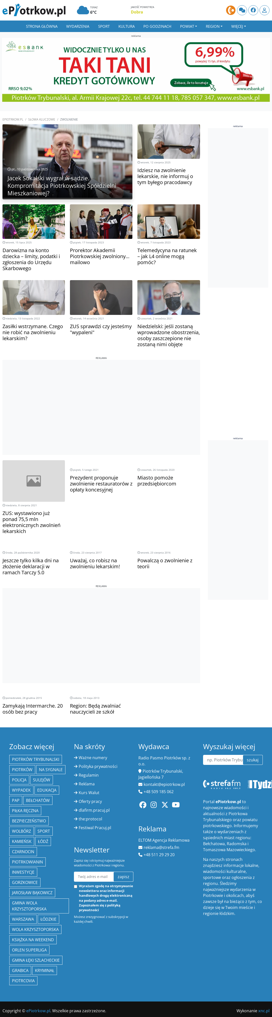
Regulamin (89, 775)
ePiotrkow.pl (12, 119)
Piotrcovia (23, 980)
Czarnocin (23, 851)
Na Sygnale (51, 769)
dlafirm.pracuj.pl (94, 810)
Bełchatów (38, 800)
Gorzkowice (25, 882)
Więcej (237, 26)
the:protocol (90, 819)
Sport (104, 26)
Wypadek (21, 790)
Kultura (126, 26)
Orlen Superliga (29, 950)
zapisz (123, 876)
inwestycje (23, 872)
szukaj (253, 760)
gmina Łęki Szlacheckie (36, 960)
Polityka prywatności (98, 766)
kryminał (44, 970)
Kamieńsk (21, 841)
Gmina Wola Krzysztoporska (29, 906)
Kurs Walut (89, 792)
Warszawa (23, 919)
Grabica (20, 970)
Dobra (137, 12)
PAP (15, 800)
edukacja (46, 790)
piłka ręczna (25, 810)
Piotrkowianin (27, 862)
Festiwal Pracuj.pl (95, 827)
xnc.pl (264, 1010)
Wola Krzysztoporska (35, 929)
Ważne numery (93, 757)
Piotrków (22, 769)
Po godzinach (157, 26)
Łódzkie (48, 919)
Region (213, 26)
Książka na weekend (33, 939)
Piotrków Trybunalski (35, 759)
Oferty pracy (90, 801)
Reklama (87, 784)
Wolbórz (21, 831)
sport (43, 831)
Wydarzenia (77, 26)
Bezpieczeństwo (29, 821)
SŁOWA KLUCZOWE (41, 119)
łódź (43, 841)
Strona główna (41, 26)
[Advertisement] (101, 395)
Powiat (187, 26)
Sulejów (41, 780)
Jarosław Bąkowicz (32, 892)
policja (19, 780)
